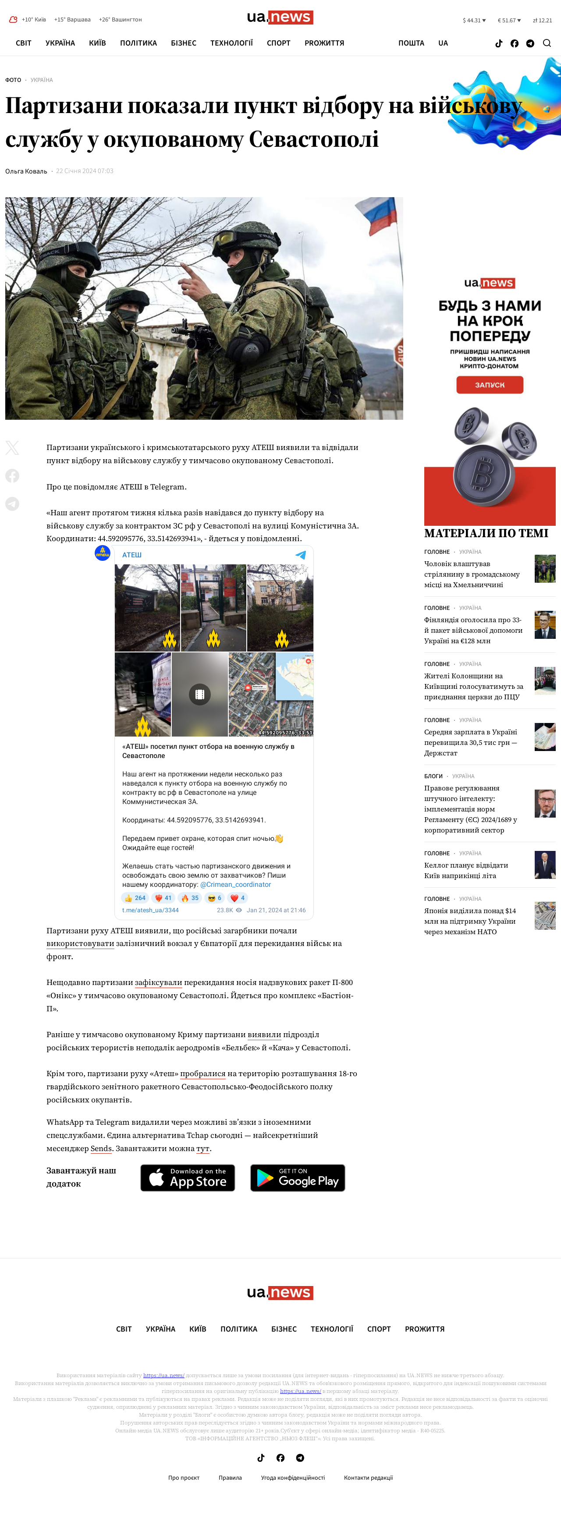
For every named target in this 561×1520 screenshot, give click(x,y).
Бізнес (183, 43)
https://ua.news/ (164, 1375)
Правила (230, 1478)
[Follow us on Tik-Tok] (499, 44)
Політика (138, 43)
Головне (437, 552)
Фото (13, 80)
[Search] (547, 43)
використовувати (80, 943)
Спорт (279, 43)
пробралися (203, 1073)
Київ (97, 43)
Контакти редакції (368, 1478)
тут (202, 1148)
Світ (24, 43)
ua (443, 43)
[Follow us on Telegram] (530, 44)
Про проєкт (183, 1478)
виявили (264, 1034)
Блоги (433, 776)
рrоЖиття (324, 43)
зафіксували (158, 982)
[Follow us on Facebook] (514, 44)
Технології (231, 43)
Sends (101, 1148)
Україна (60, 43)
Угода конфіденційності (293, 1478)
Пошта (411, 43)
